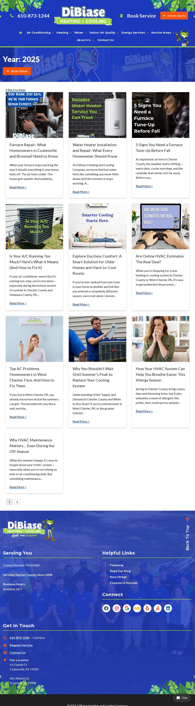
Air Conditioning (40, 32)
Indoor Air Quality (104, 32)
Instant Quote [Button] (174, 15)
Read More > (18, 187)
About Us (85, 40)
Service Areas (162, 32)
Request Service (21, 645)
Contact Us (106, 40)
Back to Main (16, 90)
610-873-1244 (19, 637)
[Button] (17, 71)
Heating (64, 32)
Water (80, 32)
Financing (116, 565)
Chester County (25, 574)
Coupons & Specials (124, 582)
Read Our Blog (120, 571)
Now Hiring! (118, 577)
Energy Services (134, 32)
